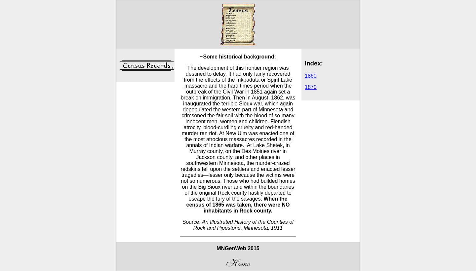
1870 (311, 87)
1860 (311, 76)
